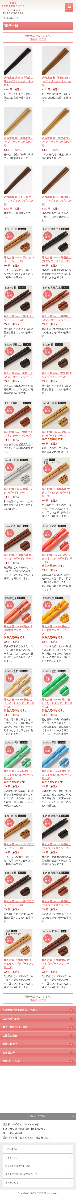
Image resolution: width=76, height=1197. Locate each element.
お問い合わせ (11, 1149)
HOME (6, 18)
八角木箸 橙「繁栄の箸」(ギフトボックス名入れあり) (56, 142)
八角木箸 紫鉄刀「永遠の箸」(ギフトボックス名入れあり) (18, 81)
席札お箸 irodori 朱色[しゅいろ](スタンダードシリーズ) (57, 558)
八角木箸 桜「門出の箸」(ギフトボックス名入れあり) (56, 81)
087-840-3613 (16, 1133)
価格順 (33, 39)
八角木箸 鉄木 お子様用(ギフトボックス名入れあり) (18, 200)
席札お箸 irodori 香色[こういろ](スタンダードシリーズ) (19, 703)
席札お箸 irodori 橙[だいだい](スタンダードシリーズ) (57, 630)
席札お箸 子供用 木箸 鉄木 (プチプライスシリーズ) (56, 964)
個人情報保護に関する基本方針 (21, 1174)
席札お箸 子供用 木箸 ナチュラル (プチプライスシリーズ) (19, 964)
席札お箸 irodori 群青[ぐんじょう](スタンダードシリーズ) (57, 775)
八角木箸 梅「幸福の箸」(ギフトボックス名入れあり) (18, 142)
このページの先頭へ (38, 1116)
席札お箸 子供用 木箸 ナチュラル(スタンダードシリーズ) (56, 492)
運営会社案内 (11, 1182)
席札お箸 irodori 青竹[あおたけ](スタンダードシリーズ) (57, 703)
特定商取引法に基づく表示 (17, 1166)
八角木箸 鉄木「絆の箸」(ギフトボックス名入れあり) (56, 200)
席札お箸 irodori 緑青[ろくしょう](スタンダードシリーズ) (19, 775)
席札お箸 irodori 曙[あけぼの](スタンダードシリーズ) (19, 630)
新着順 (42, 39)
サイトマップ (11, 1157)
